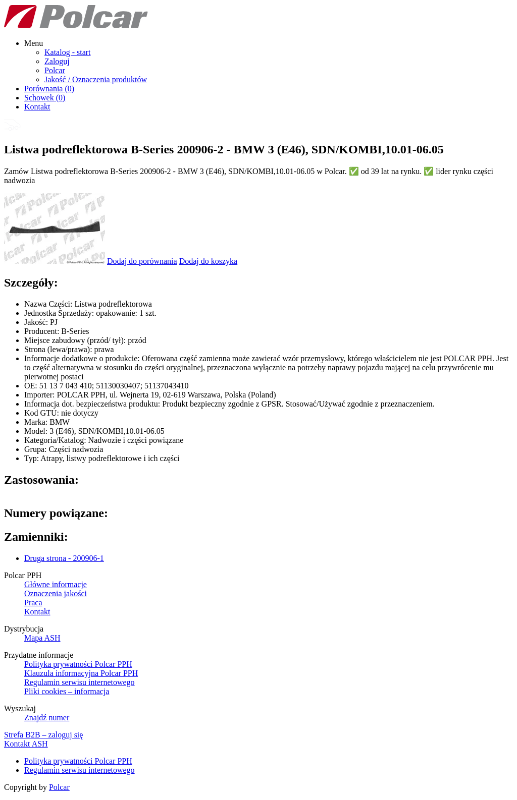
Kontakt (37, 106)
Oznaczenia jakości (55, 593)
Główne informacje (55, 584)
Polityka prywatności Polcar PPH (78, 664)
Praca (33, 602)
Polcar (54, 70)
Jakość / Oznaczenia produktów (95, 79)
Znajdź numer (46, 717)
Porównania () (49, 88)
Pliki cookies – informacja (66, 691)
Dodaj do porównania (142, 261)
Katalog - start (67, 52)
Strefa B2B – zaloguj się (43, 734)
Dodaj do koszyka (208, 261)
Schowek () (44, 97)
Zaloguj (57, 61)
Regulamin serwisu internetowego (79, 682)
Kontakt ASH (26, 743)
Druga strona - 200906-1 (64, 558)
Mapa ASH (42, 638)
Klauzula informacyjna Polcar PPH (81, 673)
